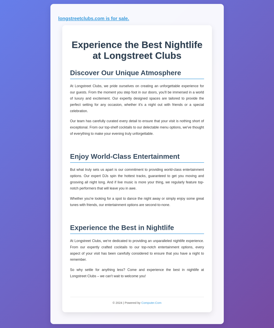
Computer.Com (151, 302)
